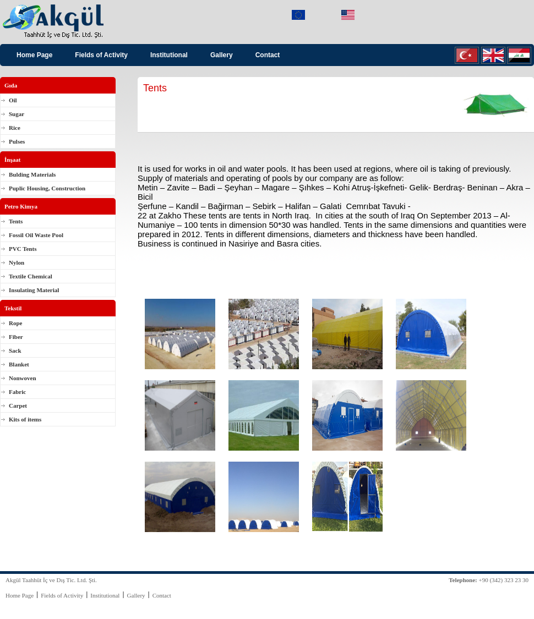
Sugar (16, 114)
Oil (13, 100)
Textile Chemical (30, 276)
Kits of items (25, 419)
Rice (14, 127)
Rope (15, 323)
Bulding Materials (32, 174)
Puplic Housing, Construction (47, 188)
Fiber (16, 336)
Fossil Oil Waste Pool (36, 235)
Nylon (16, 262)
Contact (267, 55)
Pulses (17, 141)
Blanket (19, 364)
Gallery (221, 55)
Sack (15, 350)
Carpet (18, 405)
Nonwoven (22, 378)
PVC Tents (22, 248)
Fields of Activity (101, 55)
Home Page (34, 55)
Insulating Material (34, 290)
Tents (16, 221)
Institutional (169, 55)
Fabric (17, 391)
